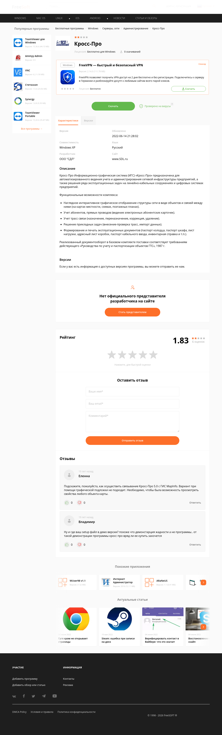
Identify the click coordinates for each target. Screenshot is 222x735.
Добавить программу (24, 678)
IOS (77, 18)
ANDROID (95, 18)
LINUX (59, 18)
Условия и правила (42, 711)
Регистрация (183, 6)
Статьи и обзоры (146, 18)
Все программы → (31, 128)
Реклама (68, 685)
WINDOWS (20, 18)
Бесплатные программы (69, 28)
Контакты (68, 678)
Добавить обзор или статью (28, 685)
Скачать (113, 106)
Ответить (195, 502)
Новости (119, 18)
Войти (170, 6)
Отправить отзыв (132, 440)
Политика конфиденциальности (76, 711)
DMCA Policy (19, 711)
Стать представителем (133, 312)
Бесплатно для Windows (101, 51)
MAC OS (40, 18)
